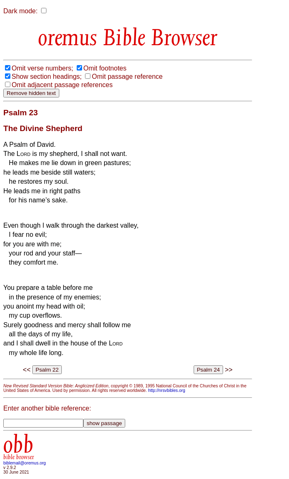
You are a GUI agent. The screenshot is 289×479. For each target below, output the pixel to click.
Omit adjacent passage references (62, 84)
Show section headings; (47, 76)
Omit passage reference (127, 76)
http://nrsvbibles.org (166, 390)
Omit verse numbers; (42, 68)
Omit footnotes (104, 68)
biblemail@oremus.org (24, 463)
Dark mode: (20, 11)
